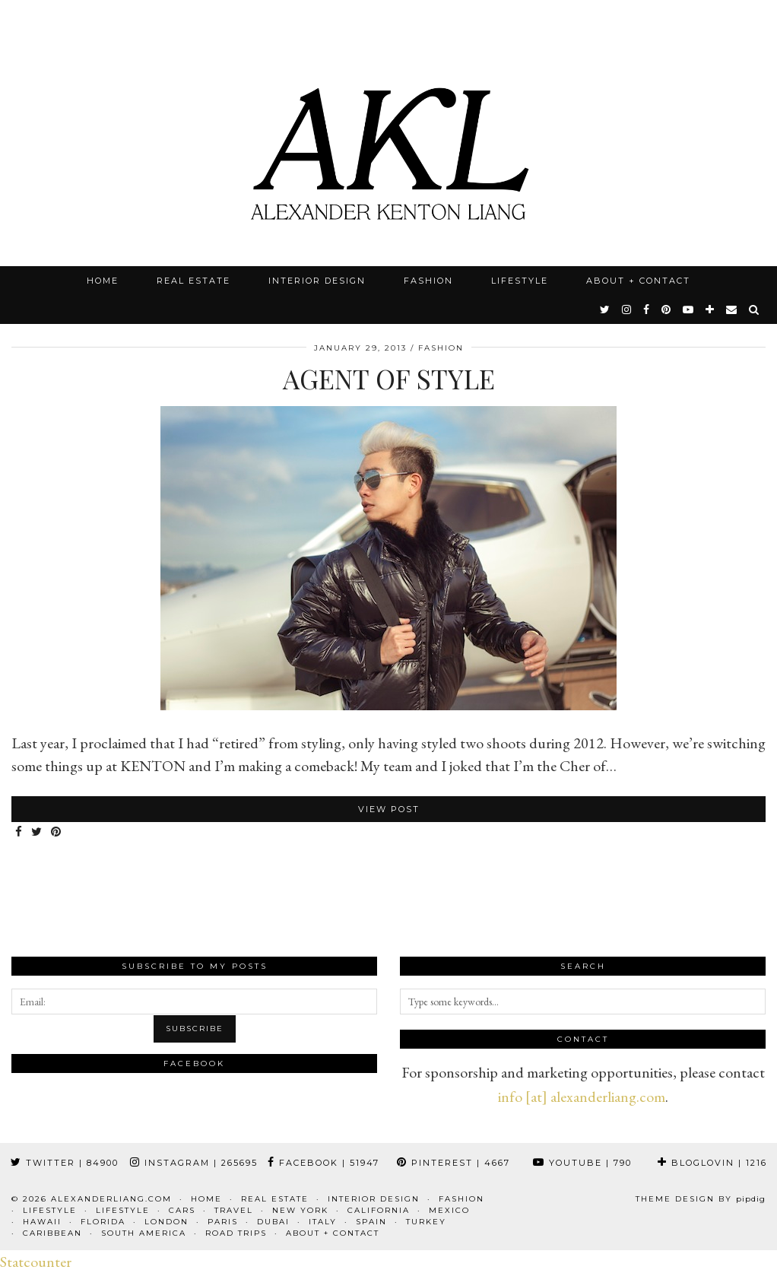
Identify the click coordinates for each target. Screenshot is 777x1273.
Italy (323, 1222)
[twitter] (605, 309)
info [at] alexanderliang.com (581, 1096)
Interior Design (317, 280)
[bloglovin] (710, 309)
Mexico (449, 1210)
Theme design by (701, 1199)
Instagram (194, 1162)
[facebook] (647, 309)
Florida (103, 1222)
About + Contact (638, 280)
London (166, 1222)
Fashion (428, 280)
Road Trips (236, 1233)
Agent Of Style (389, 378)
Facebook (323, 1162)
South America (143, 1233)
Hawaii (42, 1222)
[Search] (754, 309)
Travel (233, 1210)
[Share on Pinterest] (56, 832)
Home (103, 280)
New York (300, 1210)
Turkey (426, 1222)
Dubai (273, 1222)
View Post (389, 809)
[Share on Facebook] (19, 832)
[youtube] (689, 309)
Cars (182, 1210)
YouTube (582, 1162)
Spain (371, 1222)
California (378, 1210)
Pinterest (453, 1162)
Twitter (65, 1162)
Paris (223, 1222)
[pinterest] (666, 309)
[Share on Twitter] (37, 832)
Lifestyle (519, 280)
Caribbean (52, 1233)
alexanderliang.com (111, 1199)
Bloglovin (712, 1162)
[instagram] (627, 309)
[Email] (732, 309)
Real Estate (193, 280)
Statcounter (35, 1261)
